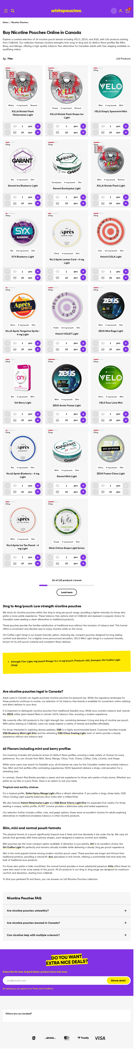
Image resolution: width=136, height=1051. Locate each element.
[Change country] (114, 11)
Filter (8, 59)
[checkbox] (28, 988)
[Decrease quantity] (7, 126)
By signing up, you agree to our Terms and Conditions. (28, 988)
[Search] (13, 11)
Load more (66, 592)
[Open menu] (6, 11)
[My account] (121, 11)
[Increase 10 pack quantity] (38, 132)
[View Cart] (127, 11)
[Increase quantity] (38, 126)
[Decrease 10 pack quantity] (7, 132)
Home (6, 22)
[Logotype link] (66, 11)
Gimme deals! (118, 980)
